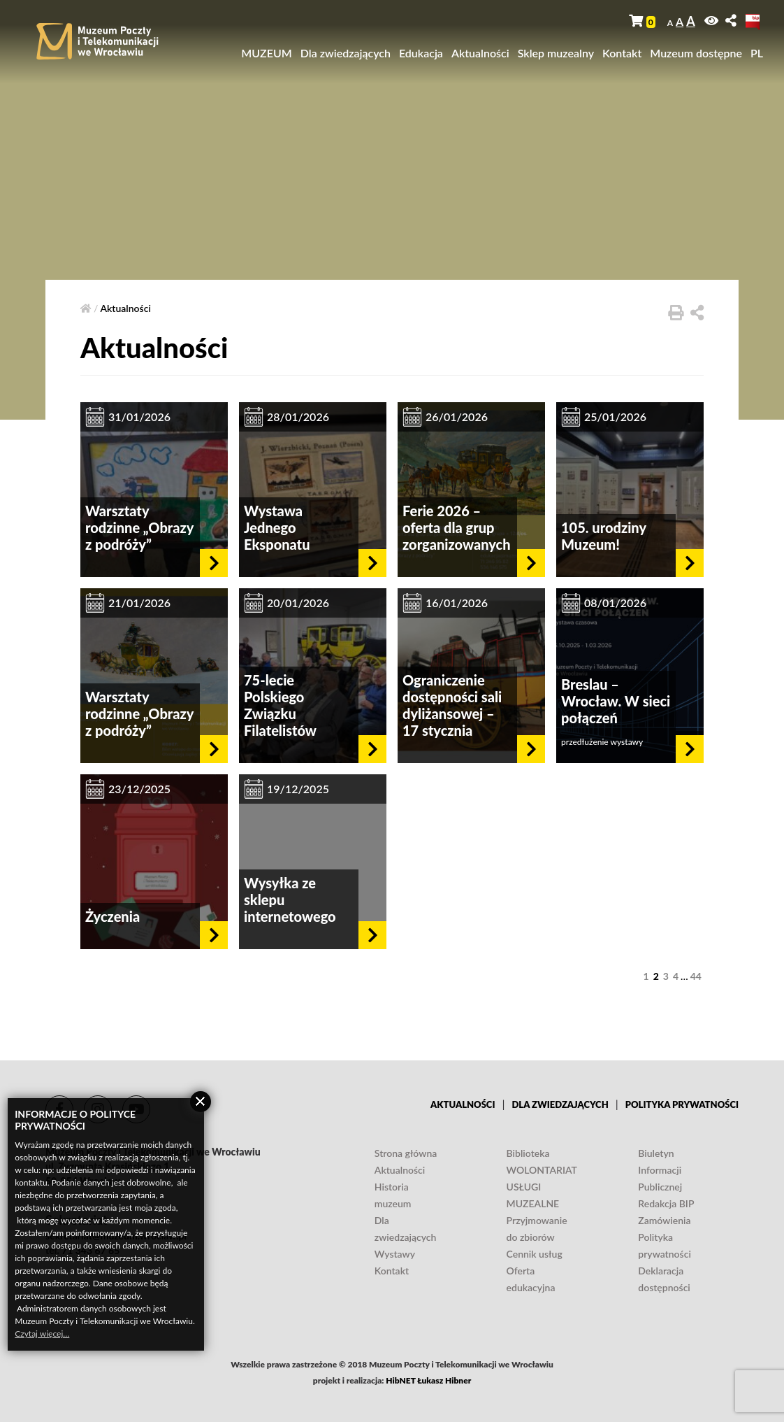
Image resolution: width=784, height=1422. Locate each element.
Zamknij (200, 1101)
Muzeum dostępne (696, 52)
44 (696, 976)
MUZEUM (266, 52)
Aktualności (480, 52)
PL (756, 52)
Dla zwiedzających (345, 52)
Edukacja (421, 52)
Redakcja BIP (666, 1203)
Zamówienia (664, 1220)
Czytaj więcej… (42, 1333)
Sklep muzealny (556, 52)
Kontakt (621, 52)
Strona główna (406, 1153)
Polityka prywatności (682, 1104)
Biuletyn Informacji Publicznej (660, 1170)
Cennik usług (534, 1254)
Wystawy (395, 1254)
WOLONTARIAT (542, 1170)
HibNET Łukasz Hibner (428, 1380)
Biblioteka (528, 1153)
